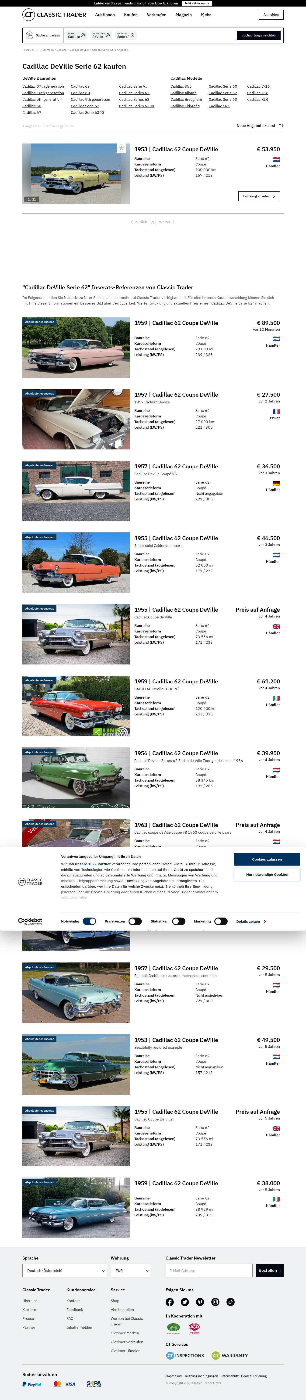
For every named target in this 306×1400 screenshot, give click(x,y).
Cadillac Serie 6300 (87, 112)
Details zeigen (248, 1391)
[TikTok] (230, 1302)
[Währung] (131, 1270)
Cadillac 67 (31, 112)
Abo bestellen (122, 1309)
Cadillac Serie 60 (223, 86)
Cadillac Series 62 (134, 92)
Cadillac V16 (257, 92)
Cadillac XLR (257, 99)
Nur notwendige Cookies (267, 1344)
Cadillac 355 (181, 86)
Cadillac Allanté (183, 92)
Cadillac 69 (80, 86)
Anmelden (271, 14)
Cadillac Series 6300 (136, 106)
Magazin (184, 14)
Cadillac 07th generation (43, 86)
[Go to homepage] (54, 14)
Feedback (74, 1309)
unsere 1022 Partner (93, 1333)
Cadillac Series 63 (134, 99)
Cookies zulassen (267, 1329)
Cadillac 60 (31, 106)
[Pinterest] (200, 1302)
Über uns (30, 1300)
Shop (115, 1300)
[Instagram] (215, 1302)
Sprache (30, 1258)
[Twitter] (185, 1302)
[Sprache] (64, 1270)
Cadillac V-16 (258, 86)
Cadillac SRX (219, 106)
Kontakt (73, 1300)
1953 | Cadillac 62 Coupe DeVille (177, 149)
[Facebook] (170, 1302)
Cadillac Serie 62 (85, 106)
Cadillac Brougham (186, 99)
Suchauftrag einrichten (259, 35)
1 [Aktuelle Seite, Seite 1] (153, 221)
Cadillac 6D (80, 92)
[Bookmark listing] (121, 148)
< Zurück (28, 49)
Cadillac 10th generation (43, 92)
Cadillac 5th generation (42, 99)
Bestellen (264, 1270)
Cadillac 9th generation (90, 99)
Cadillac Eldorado (185, 106)
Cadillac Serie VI (133, 86)
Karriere (29, 1309)
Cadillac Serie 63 (223, 99)
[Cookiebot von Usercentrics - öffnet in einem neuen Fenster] (30, 1390)
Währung (120, 1258)
